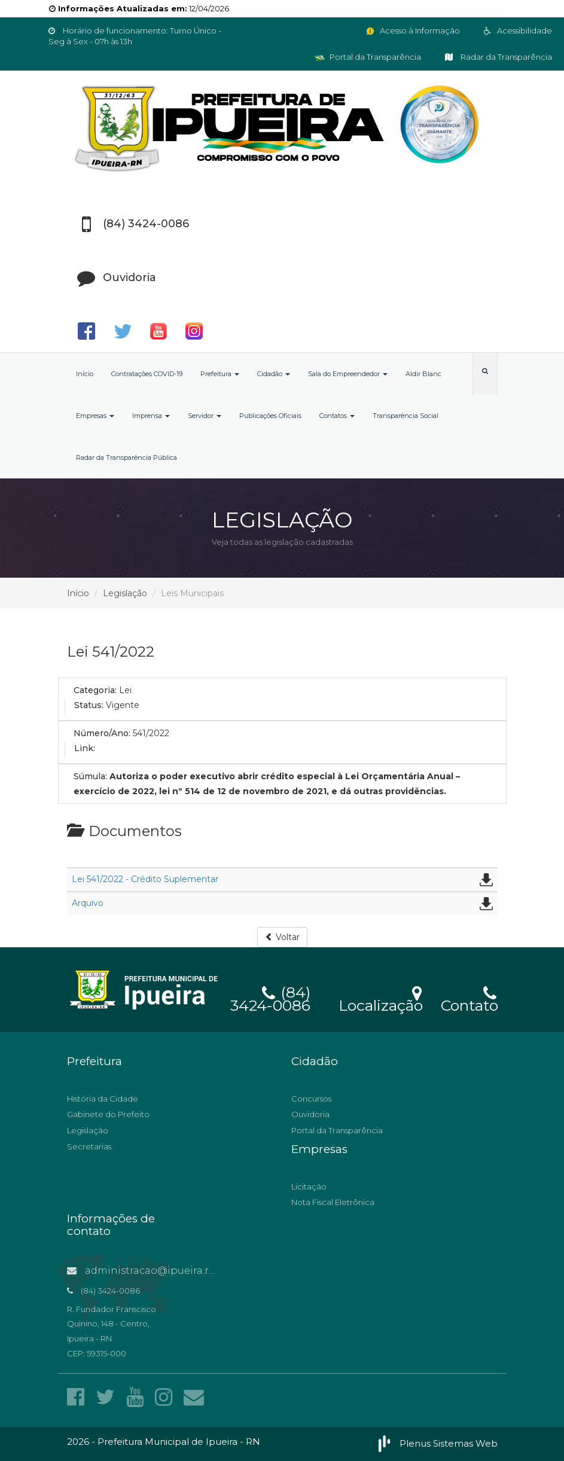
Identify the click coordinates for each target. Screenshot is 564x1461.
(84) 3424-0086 (270, 997)
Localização (381, 998)
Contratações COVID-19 (146, 374)
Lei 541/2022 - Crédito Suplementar (145, 879)
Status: (88, 705)
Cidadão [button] (273, 374)
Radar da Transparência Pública (126, 457)
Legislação (125, 593)
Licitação (309, 1186)
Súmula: (90, 776)
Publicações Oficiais (270, 415)
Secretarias (89, 1146)
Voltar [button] (282, 937)
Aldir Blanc (423, 374)
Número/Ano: (102, 733)
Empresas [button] (95, 415)
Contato (469, 998)
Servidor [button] (204, 415)
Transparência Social (405, 415)
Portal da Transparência (368, 57)
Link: (84, 748)
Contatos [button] (337, 415)
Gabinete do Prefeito (108, 1114)
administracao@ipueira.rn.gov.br (158, 1270)
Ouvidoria (310, 1114)
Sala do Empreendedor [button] (348, 374)
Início (84, 374)
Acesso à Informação (412, 30)
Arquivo (87, 903)
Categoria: (95, 690)
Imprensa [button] (151, 415)
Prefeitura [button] (219, 374)
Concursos (311, 1098)
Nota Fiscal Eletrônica (332, 1202)
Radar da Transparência (498, 57)
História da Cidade (102, 1098)
